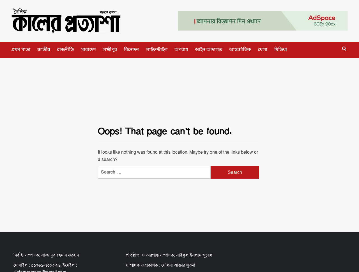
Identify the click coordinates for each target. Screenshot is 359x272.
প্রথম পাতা (20, 49)
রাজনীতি (65, 49)
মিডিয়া (280, 49)
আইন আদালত (208, 49)
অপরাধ (181, 49)
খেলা (262, 49)
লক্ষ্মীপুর (110, 49)
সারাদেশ (88, 49)
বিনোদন (131, 49)
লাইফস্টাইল (156, 49)
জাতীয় (43, 49)
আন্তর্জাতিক (240, 49)
